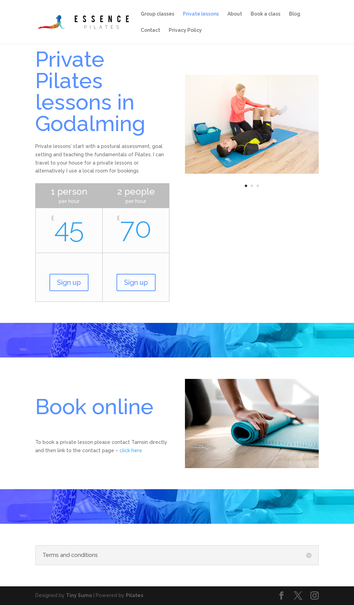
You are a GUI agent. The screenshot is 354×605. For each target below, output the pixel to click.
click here (131, 450)
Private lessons (201, 14)
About (234, 14)
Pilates (134, 595)
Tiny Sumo (79, 595)
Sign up (69, 282)
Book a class (265, 14)
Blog (294, 14)
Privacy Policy (185, 30)
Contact (150, 30)
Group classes (157, 14)
